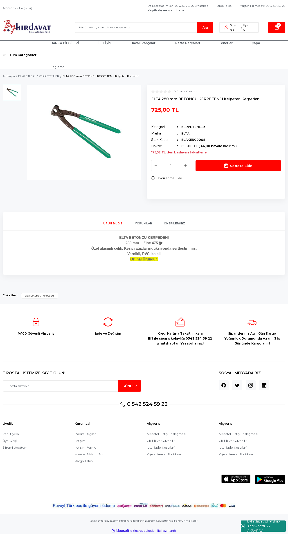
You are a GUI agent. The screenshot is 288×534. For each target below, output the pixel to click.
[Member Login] (226, 27)
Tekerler (226, 43)
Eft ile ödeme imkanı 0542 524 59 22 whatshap (178, 8)
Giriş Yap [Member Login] (233, 27)
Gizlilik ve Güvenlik (161, 441)
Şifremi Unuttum (16, 447)
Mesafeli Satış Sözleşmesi (167, 434)
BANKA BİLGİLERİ (65, 43)
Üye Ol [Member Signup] (245, 27)
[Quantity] (170, 165)
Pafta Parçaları (187, 43)
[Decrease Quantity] (155, 165)
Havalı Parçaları (143, 43)
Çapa (256, 43)
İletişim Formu (86, 447)
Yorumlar (143, 223)
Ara (205, 27)
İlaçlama (58, 67)
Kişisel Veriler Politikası (164, 454)
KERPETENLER (193, 127)
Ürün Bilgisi (113, 223)
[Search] (144, 27)
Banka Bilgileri (86, 434)
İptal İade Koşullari (161, 447)
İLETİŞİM (105, 43)
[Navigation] (24, 55)
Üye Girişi (10, 441)
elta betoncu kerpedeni (39, 295)
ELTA (185, 133)
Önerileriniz (174, 223)
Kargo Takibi (224, 5)
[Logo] (27, 27)
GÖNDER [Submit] (129, 386)
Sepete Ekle (238, 165)
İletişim (80, 441)
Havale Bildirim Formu (92, 454)
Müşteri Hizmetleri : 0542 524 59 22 (262, 5)
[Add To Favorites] (167, 178)
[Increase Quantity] (185, 165)
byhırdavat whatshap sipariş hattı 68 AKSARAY (260, 526)
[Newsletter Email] (72, 385)
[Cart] (276, 27)
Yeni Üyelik (11, 434)
